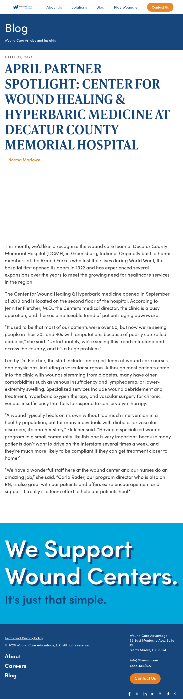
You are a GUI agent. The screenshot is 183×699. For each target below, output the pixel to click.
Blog (100, 7)
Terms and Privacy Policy (24, 638)
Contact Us (160, 7)
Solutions (79, 7)
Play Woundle (125, 7)
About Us (54, 7)
